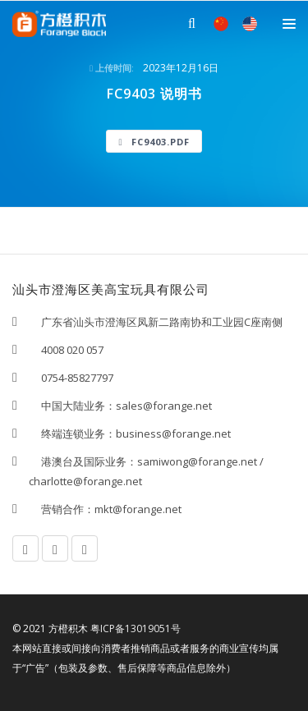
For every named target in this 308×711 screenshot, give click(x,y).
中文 (221, 24)
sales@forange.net (164, 405)
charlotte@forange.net (85, 481)
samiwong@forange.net (197, 461)
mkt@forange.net (138, 509)
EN (250, 24)
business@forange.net (173, 433)
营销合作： (61, 509)
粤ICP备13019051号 (135, 628)
